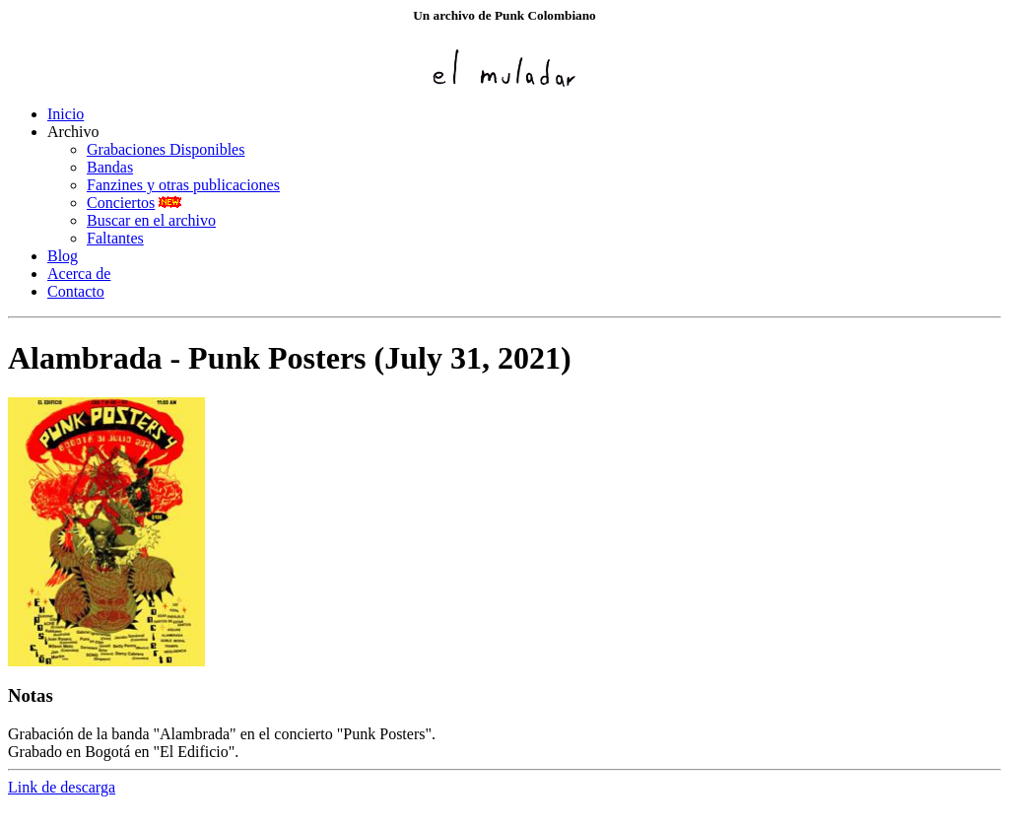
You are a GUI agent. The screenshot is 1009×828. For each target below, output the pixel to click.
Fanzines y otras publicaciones (183, 184)
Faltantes (115, 238)
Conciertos (121, 202)
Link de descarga (61, 787)
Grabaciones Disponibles (165, 149)
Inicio (65, 113)
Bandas (110, 167)
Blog (62, 255)
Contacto (75, 291)
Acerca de (78, 273)
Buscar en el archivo (151, 220)
